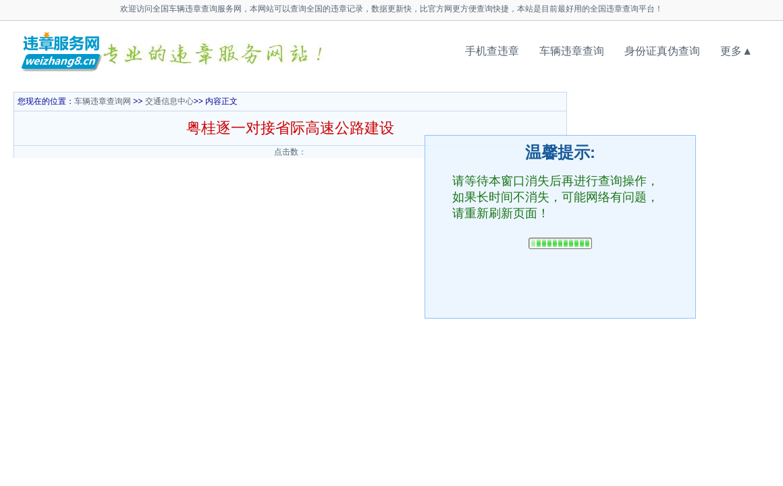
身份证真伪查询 (662, 51)
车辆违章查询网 (102, 101)
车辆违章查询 (571, 51)
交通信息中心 (169, 101)
